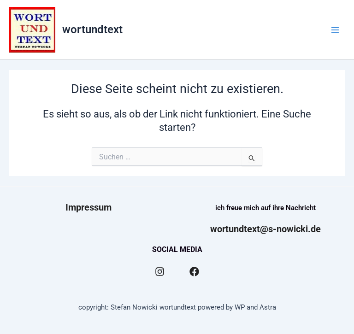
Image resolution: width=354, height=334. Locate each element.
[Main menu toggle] (335, 30)
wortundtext (92, 29)
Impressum (88, 207)
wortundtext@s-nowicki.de (265, 228)
